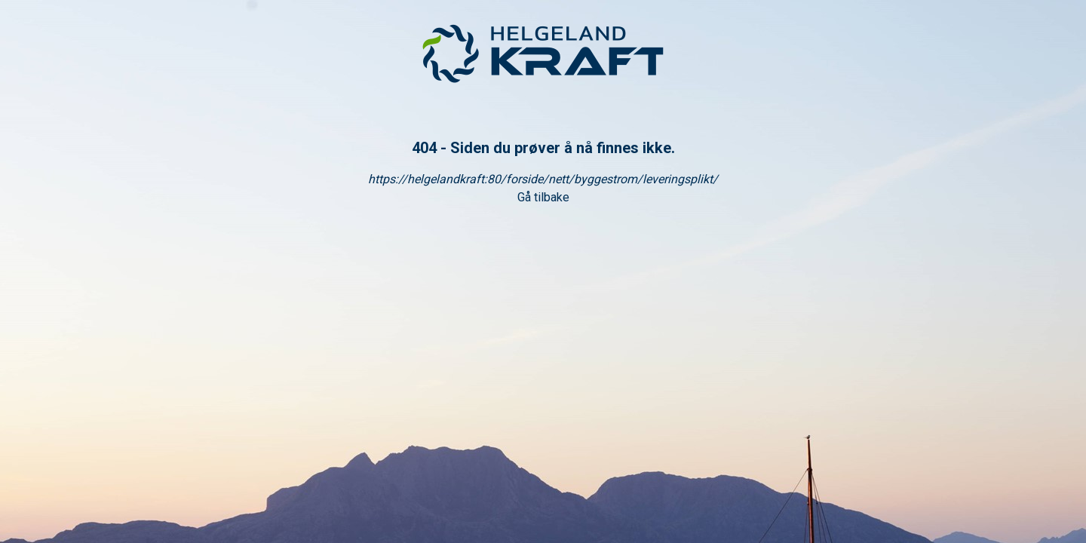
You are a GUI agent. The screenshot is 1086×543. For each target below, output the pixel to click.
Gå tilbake (543, 197)
